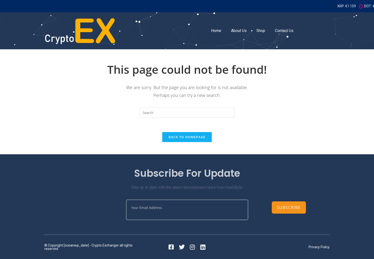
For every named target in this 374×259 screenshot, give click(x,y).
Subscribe (289, 207)
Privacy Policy (319, 247)
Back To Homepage (187, 137)
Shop (260, 30)
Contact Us (284, 30)
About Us (239, 30)
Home (216, 30)
